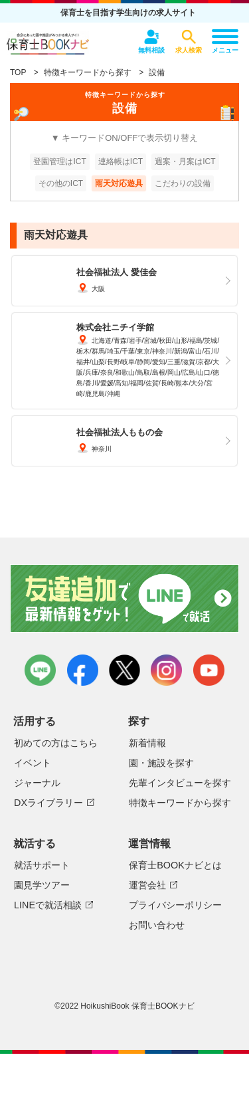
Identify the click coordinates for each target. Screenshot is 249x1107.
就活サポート (42, 865)
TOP (18, 72)
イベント (32, 762)
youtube (208, 670)
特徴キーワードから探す (87, 72)
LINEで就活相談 (48, 905)
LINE (40, 670)
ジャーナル (37, 782)
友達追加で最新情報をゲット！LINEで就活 (124, 599)
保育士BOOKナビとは (175, 865)
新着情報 (147, 743)
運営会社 (147, 885)
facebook (82, 670)
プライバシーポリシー (175, 905)
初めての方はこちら (56, 743)
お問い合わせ (157, 925)
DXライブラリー (48, 802)
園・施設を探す (161, 762)
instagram (166, 670)
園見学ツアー (42, 885)
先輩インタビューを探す (180, 782)
